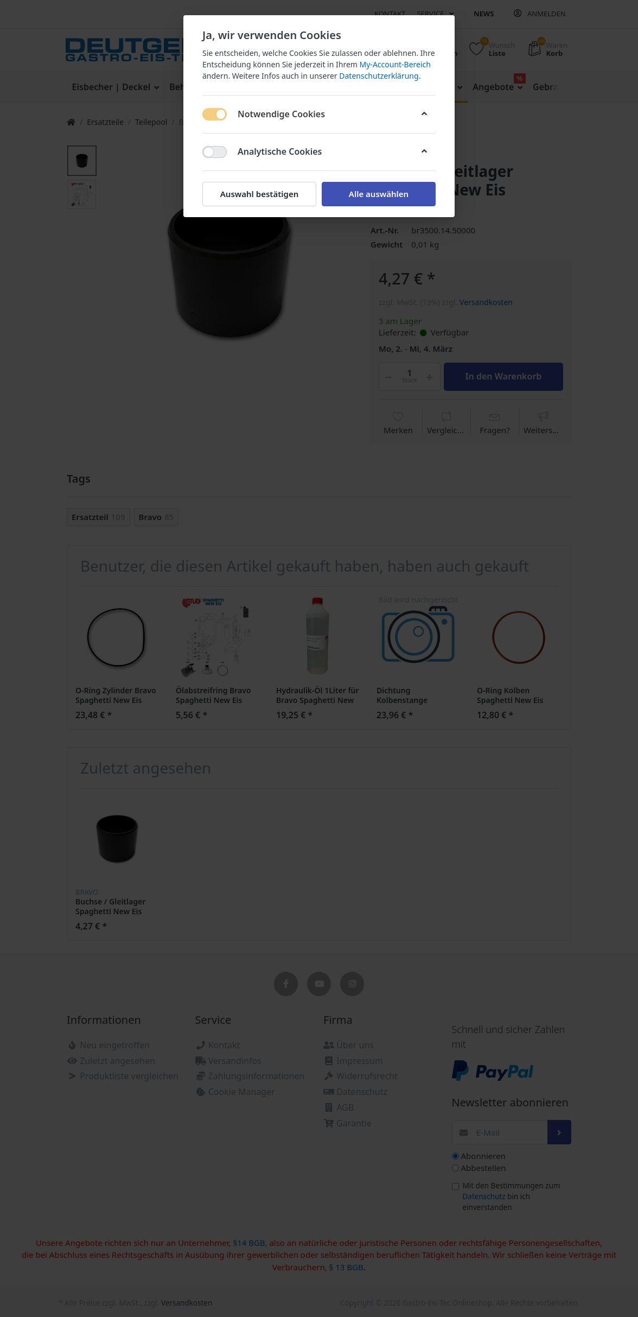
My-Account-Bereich (395, 64)
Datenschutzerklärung (378, 76)
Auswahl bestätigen (259, 193)
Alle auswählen (379, 193)
